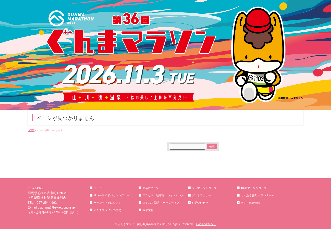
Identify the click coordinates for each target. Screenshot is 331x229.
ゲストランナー (201, 195)
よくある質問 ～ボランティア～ (162, 202)
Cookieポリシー (206, 224)
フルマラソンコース (204, 188)
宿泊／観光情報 (250, 202)
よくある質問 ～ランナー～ (257, 195)
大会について (151, 188)
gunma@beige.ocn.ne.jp (57, 207)
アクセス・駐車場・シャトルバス (163, 195)
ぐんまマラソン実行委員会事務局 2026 (142, 224)
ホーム (98, 188)
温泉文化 (148, 210)
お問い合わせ (200, 202)
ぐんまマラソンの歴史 (107, 210)
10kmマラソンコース (254, 188)
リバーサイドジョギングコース (113, 195)
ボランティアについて (107, 202)
